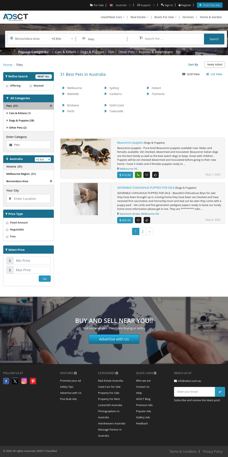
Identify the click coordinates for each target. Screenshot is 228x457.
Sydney (114, 88)
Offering (17, 85)
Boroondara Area (17, 181)
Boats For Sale (165, 17)
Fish (111, 52)
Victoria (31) (14, 166)
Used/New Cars (112, 17)
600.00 (125, 220)
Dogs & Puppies (92, 52)
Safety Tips (66, 387)
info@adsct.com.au (187, 381)
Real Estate (139, 17)
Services (188, 17)
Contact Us (143, 387)
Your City (12, 190)
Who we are (143, 381)
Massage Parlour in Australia (110, 433)
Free (28, 236)
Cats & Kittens (65, 52)
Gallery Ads (143, 417)
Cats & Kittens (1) (18, 113)
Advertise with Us (114, 339)
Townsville (116, 111)
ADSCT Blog (143, 399)
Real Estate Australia (110, 381)
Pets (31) (12, 106)
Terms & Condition (183, 451)
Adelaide (73, 94)
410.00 (125, 175)
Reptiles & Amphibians (156, 52)
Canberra (115, 94)
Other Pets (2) (16, 127)
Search (214, 39)
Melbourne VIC (127, 169)
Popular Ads (143, 411)
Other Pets (126, 52)
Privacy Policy (212, 451)
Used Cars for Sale (109, 387)
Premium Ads (144, 405)
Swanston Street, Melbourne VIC (138, 214)
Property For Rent (109, 399)
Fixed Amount (28, 222)
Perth (71, 111)
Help (139, 393)
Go (45, 279)
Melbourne (74, 88)
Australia (16, 159)
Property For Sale (108, 393)
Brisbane (73, 105)
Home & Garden (211, 17)
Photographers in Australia (108, 414)
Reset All (43, 76)
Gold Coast (116, 105)
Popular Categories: (33, 52)
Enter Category (16, 137)
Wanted (40, 85)
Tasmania (158, 94)
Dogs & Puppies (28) (20, 120)
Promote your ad (70, 381)
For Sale (97, 5)
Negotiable (28, 229)
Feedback (142, 423)
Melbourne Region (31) (21, 174)
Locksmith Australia (110, 405)
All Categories (20, 98)
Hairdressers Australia (111, 423)
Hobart (156, 88)
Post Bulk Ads (68, 399)
